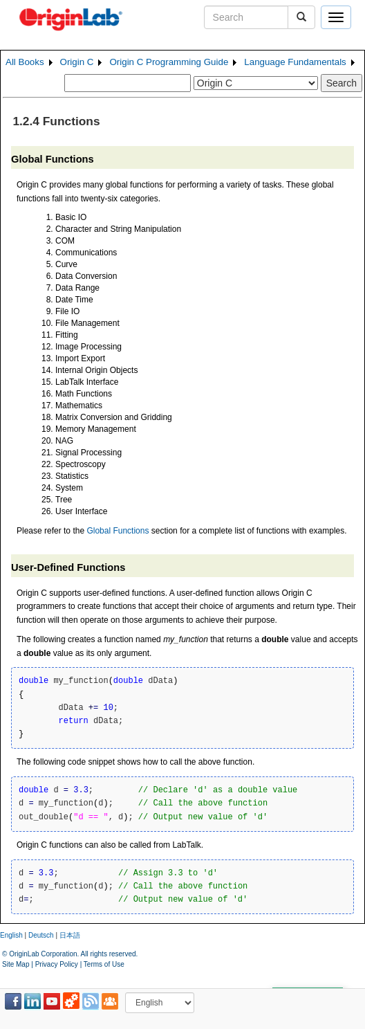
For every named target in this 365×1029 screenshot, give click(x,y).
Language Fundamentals (295, 62)
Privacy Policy (56, 964)
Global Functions (117, 531)
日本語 (69, 935)
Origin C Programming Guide (168, 62)
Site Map (15, 964)
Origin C (77, 62)
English (11, 935)
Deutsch (41, 935)
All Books (25, 62)
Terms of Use (104, 964)
